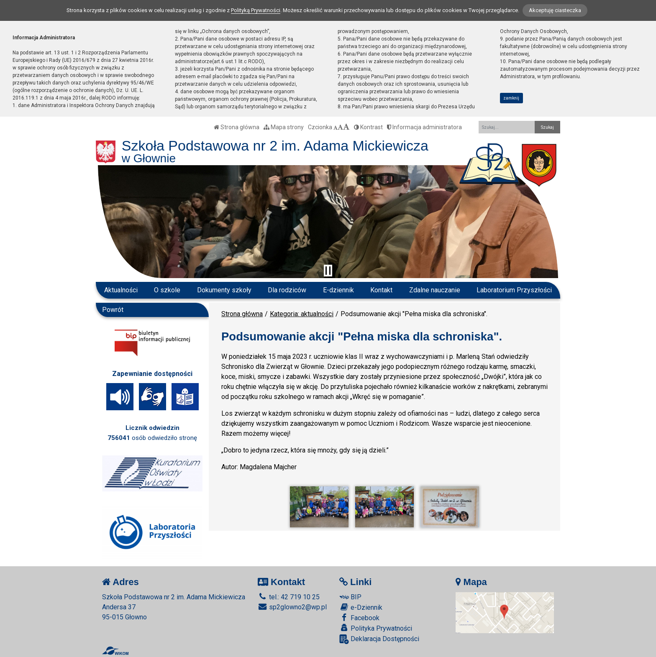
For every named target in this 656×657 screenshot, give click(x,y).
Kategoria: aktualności (301, 314)
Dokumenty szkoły (224, 290)
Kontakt (381, 290)
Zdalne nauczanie (434, 290)
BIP (350, 597)
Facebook (359, 618)
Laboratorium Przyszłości (514, 290)
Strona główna (236, 127)
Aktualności (121, 290)
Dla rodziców (287, 290)
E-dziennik (338, 290)
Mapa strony (284, 127)
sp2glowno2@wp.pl (292, 607)
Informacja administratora (424, 127)
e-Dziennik (360, 607)
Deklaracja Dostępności (379, 639)
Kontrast (368, 127)
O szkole (167, 290)
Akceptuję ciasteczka (555, 10)
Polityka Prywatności (375, 628)
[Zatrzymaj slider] (328, 270)
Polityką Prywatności (255, 10)
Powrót (112, 310)
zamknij (511, 98)
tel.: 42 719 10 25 (289, 597)
